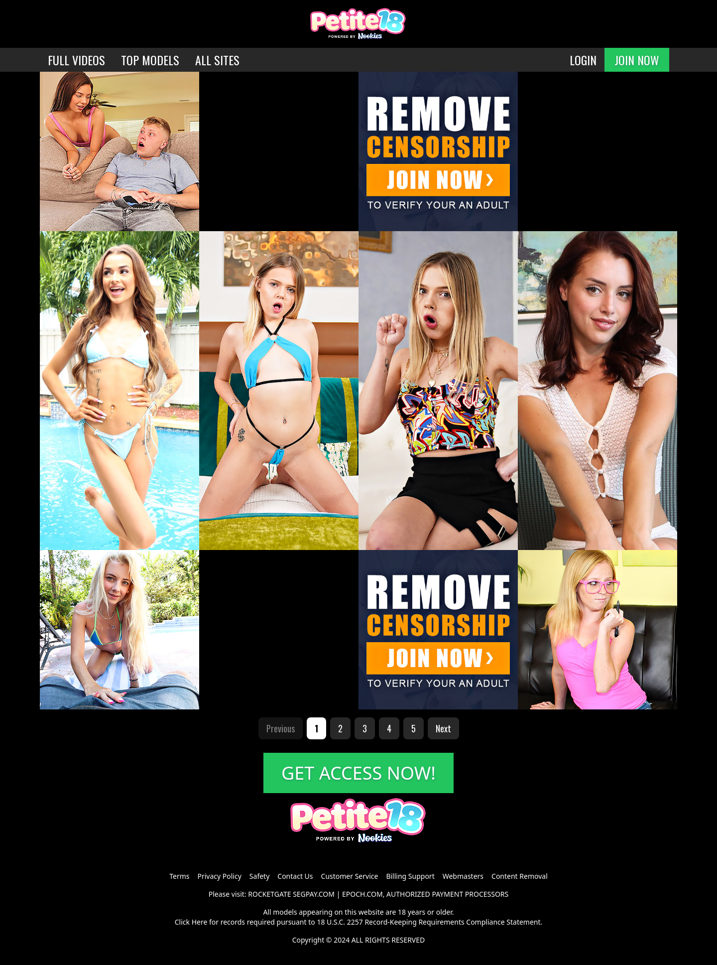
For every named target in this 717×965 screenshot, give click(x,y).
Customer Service (349, 876)
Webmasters (463, 876)
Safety (259, 876)
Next (443, 728)
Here (200, 922)
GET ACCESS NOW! (358, 773)
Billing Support (410, 876)
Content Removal (519, 876)
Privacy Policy (219, 876)
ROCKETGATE (269, 894)
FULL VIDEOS (76, 60)
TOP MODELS (150, 60)
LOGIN (583, 60)
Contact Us (295, 876)
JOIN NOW (636, 60)
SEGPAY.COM (314, 894)
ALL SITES (217, 60)
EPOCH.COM (362, 894)
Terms (179, 876)
